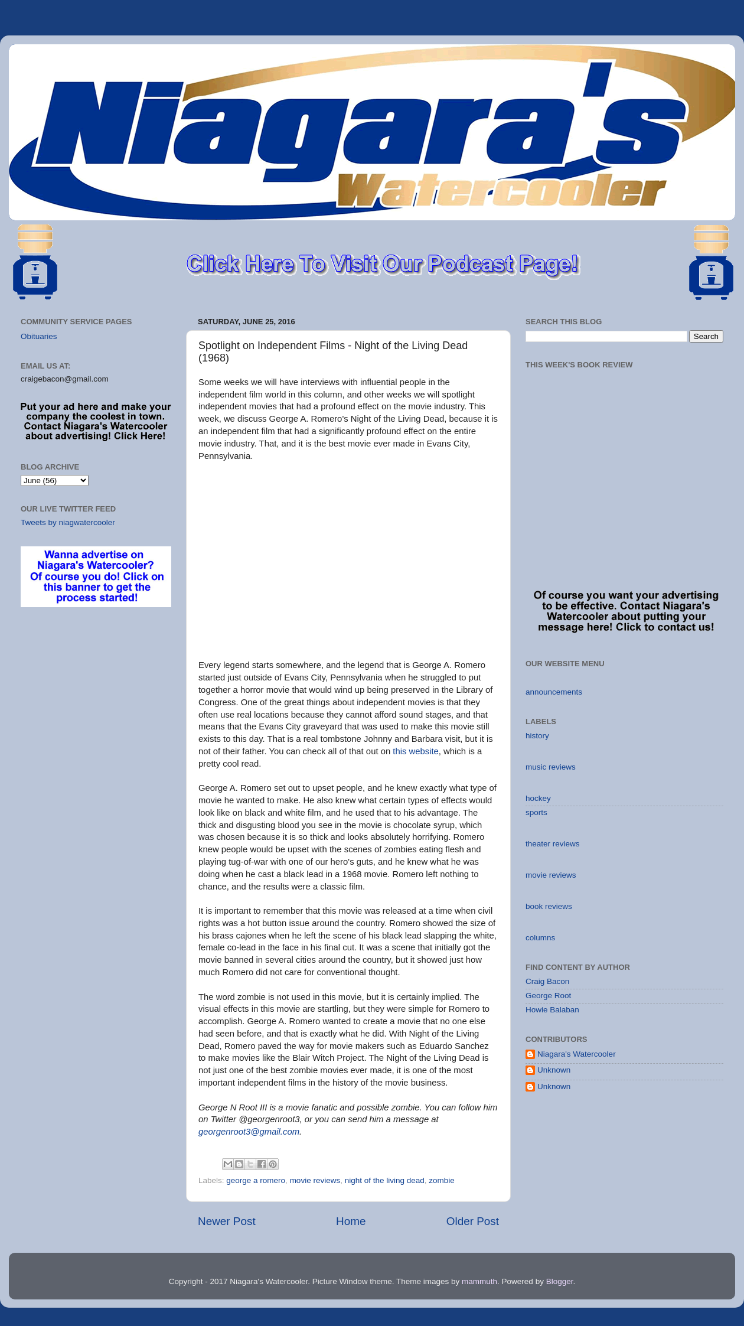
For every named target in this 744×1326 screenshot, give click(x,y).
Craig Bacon (547, 981)
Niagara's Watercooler (576, 1054)
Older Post (472, 1221)
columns (540, 937)
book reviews (549, 906)
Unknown (553, 1070)
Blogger (559, 1281)
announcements (554, 692)
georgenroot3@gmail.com (248, 1131)
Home (351, 1221)
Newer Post (227, 1221)
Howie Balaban (552, 1009)
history (537, 735)
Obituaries (39, 336)
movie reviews (315, 1180)
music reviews (551, 767)
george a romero (255, 1180)
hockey (538, 798)
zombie (442, 1180)
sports (536, 812)
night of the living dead (385, 1180)
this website (416, 751)
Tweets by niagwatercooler (68, 522)
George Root (548, 995)
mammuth (479, 1281)
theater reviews (553, 843)
